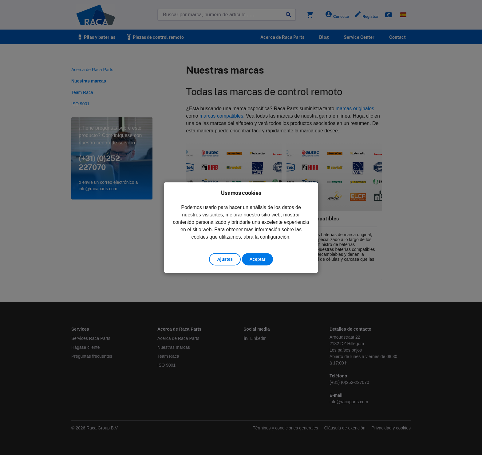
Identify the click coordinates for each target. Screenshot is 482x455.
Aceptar (257, 259)
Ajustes (225, 259)
